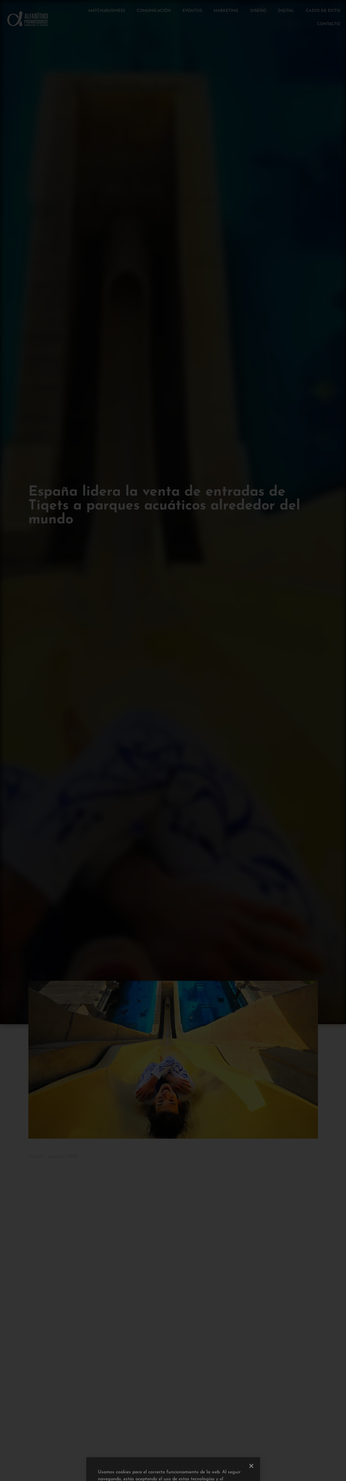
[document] (173, 740)
